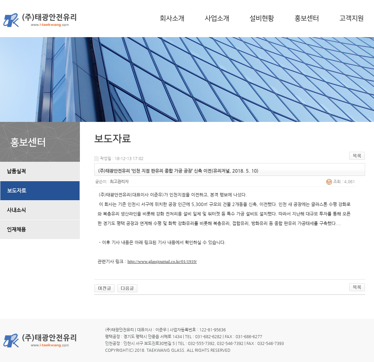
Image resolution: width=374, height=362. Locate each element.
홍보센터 (306, 18)
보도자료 (16, 191)
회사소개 (172, 18)
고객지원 (351, 18)
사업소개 (217, 18)
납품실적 (16, 171)
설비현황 (262, 18)
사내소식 (16, 210)
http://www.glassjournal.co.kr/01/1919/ (162, 261)
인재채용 (16, 229)
